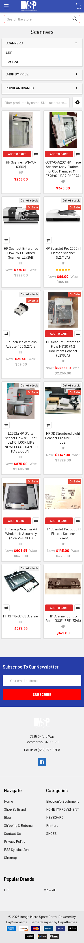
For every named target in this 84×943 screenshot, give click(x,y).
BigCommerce (16, 922)
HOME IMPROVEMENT (62, 809)
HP (6, 890)
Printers (52, 825)
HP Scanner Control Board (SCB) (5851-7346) (63, 618)
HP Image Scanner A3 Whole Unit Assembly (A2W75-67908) (21, 533)
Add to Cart (17, 154)
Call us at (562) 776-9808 (42, 750)
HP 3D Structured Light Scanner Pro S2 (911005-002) (63, 437)
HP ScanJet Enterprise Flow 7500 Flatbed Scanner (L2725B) (21, 252)
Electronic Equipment (62, 801)
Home (8, 801)
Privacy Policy (14, 841)
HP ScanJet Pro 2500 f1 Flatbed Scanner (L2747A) (63, 252)
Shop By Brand (15, 809)
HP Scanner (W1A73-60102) (21, 164)
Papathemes (67, 922)
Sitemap (10, 857)
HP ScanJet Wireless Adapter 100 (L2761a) (21, 344)
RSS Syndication (16, 849)
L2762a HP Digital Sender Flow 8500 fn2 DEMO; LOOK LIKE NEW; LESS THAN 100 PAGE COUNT (21, 442)
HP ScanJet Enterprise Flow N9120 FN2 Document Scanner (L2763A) (63, 348)
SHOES (51, 833)
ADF (9, 52)
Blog (7, 817)
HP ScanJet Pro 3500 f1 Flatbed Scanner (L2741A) (63, 533)
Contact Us (12, 833)
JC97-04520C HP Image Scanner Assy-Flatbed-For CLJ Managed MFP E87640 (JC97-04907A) (63, 169)
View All (50, 890)
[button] (77, 102)
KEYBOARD (55, 817)
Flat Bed (12, 62)
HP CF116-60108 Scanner (21, 616)
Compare (35, 154)
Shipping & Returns (18, 825)
